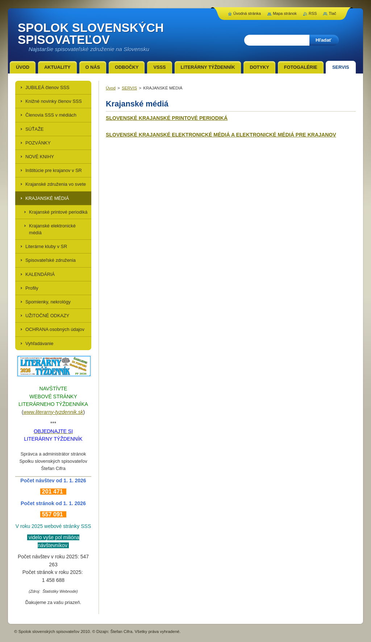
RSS (313, 13)
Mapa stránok (285, 13)
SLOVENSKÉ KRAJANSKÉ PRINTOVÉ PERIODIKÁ (167, 118)
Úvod (111, 88)
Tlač (332, 13)
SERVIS (129, 88)
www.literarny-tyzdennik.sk (53, 412)
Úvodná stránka (247, 13)
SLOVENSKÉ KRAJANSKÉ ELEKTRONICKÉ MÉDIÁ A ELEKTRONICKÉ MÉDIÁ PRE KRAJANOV (221, 135)
